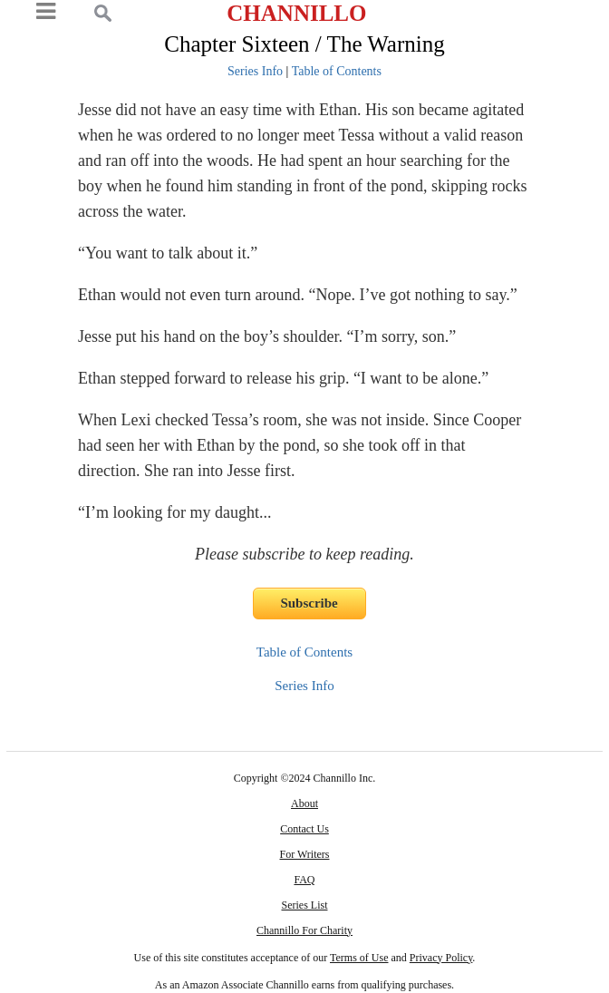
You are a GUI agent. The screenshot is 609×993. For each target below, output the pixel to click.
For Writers (305, 854)
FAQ (304, 879)
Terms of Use (359, 957)
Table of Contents (337, 71)
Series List (304, 905)
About (304, 803)
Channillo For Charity (304, 930)
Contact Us (304, 829)
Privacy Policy (441, 957)
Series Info (255, 71)
